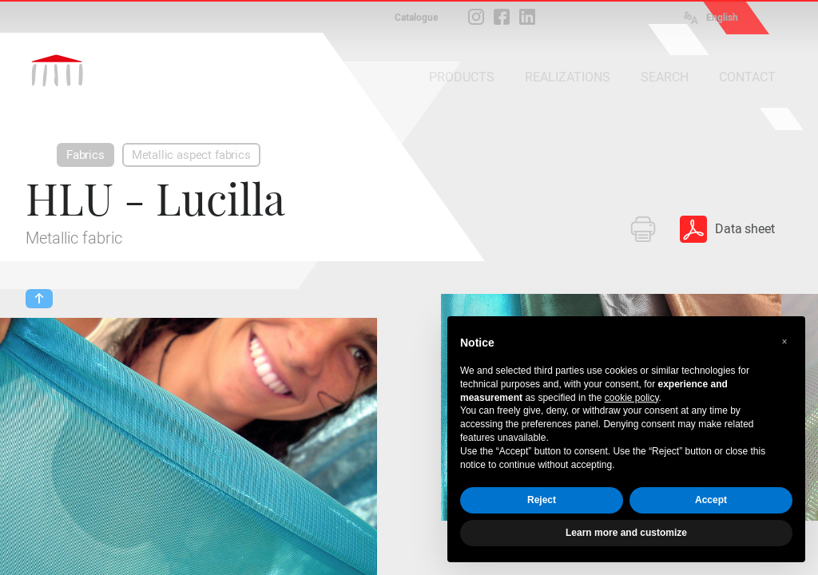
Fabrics (85, 155)
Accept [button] (711, 500)
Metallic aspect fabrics (191, 155)
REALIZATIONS (567, 77)
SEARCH (665, 77)
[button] (784, 342)
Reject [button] (541, 500)
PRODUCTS (461, 77)
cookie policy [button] (632, 397)
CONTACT (747, 77)
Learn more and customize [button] (626, 532)
